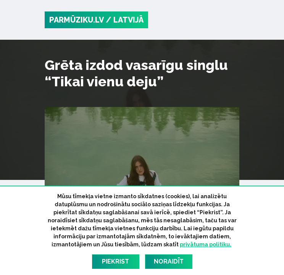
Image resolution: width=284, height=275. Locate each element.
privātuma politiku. (205, 244)
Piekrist (115, 261)
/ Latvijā (125, 19)
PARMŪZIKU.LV (76, 19)
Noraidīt (169, 261)
